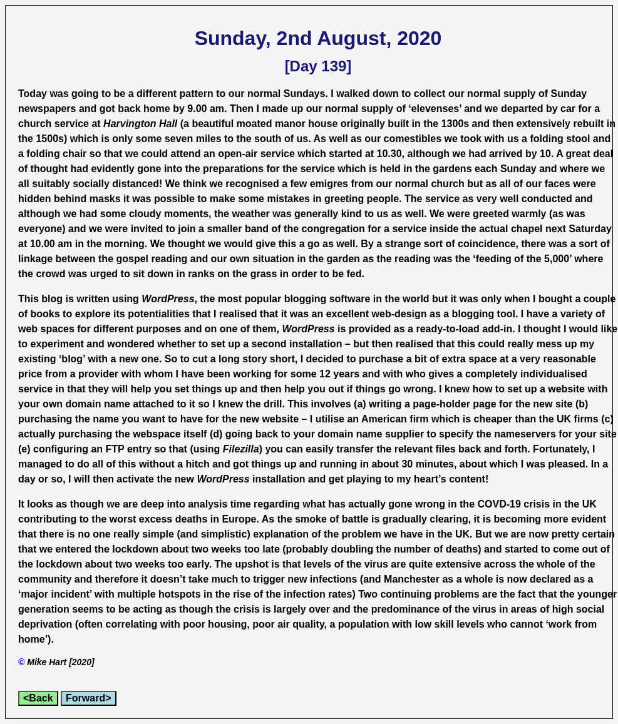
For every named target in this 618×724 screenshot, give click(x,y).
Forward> (88, 698)
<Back (38, 698)
